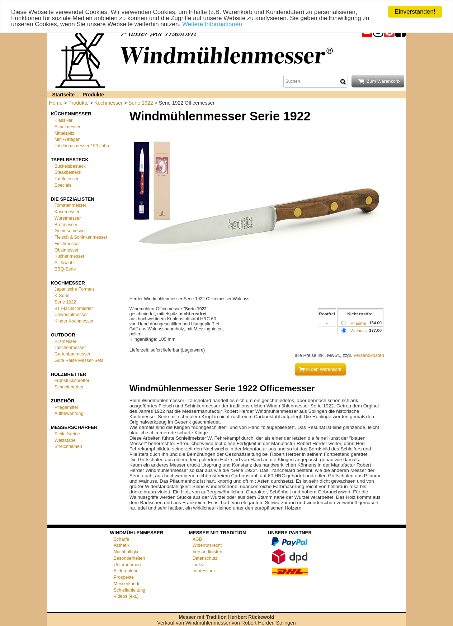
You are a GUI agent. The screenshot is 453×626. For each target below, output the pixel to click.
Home (56, 103)
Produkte (93, 94)
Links (198, 564)
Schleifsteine (67, 433)
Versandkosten (368, 355)
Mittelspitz (65, 132)
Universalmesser (71, 314)
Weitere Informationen (212, 23)
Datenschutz (205, 558)
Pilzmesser (65, 341)
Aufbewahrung (69, 413)
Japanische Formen (74, 289)
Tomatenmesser (70, 205)
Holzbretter (68, 374)
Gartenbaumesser (72, 354)
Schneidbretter (69, 387)
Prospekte (124, 577)
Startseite (63, 94)
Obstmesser (67, 249)
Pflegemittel (66, 407)
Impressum (204, 570)
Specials (63, 185)
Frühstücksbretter (72, 380)
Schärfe (121, 538)
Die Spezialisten (72, 198)
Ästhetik (122, 545)
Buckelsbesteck (70, 165)
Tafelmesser (67, 178)
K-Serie (62, 295)
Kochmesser (108, 103)
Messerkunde (127, 583)
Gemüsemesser (70, 230)
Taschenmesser (70, 347)
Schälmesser (67, 126)
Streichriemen (68, 446)
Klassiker (64, 120)
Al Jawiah (64, 262)
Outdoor (63, 335)
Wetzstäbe (65, 440)
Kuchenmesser (69, 256)
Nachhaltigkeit (128, 551)
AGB (197, 538)
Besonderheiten (129, 558)
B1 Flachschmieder (74, 308)
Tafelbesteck (70, 159)
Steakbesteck (68, 172)
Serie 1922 (140, 103)
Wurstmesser (68, 218)
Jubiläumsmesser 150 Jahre (83, 145)
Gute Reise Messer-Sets (79, 360)
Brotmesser (66, 224)
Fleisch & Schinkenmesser (81, 237)
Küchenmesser (71, 113)
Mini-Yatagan (68, 139)
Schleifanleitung (129, 589)
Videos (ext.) (126, 596)
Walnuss (358, 330)
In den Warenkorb (320, 369)
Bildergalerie (126, 570)
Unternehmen (127, 564)
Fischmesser (67, 243)
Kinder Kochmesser (74, 321)
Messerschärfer (74, 427)
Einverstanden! (415, 11)
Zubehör (63, 400)
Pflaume (358, 323)
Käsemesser (67, 211)
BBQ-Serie (65, 269)
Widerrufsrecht (207, 545)
